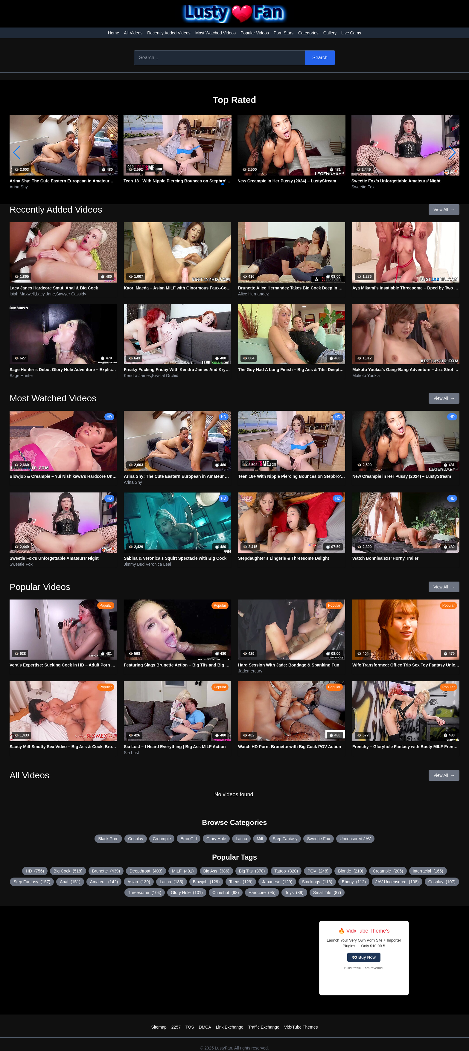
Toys (294, 892)
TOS (189, 1027)
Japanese (277, 881)
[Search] (219, 58)
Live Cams (351, 32)
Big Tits (252, 871)
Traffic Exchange (263, 1027)
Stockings (317, 881)
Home (113, 32)
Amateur (104, 881)
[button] (452, 152)
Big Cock (68, 871)
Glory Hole (216, 838)
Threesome (144, 892)
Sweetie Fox (318, 838)
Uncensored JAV (355, 838)
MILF (183, 871)
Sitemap (159, 1027)
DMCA (205, 1027)
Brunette (106, 871)
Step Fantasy (285, 838)
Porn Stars (283, 32)
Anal (70, 881)
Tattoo (286, 871)
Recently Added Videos (169, 32)
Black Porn (108, 838)
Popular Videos (254, 32)
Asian (138, 881)
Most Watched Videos (215, 32)
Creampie (162, 838)
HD (35, 871)
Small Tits (327, 892)
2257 (176, 1027)
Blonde (350, 871)
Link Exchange (229, 1027)
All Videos (133, 32)
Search (320, 57)
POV (317, 871)
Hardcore (262, 892)
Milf (260, 838)
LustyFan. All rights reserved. (242, 1048)
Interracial (428, 871)
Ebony (354, 881)
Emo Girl (188, 838)
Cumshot (225, 892)
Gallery (329, 32)
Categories (308, 32)
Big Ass (216, 871)
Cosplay (135, 838)
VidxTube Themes (301, 1027)
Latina (241, 838)
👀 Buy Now (364, 957)
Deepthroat (146, 871)
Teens (240, 881)
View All (444, 210)
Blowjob (206, 881)
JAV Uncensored (397, 881)
